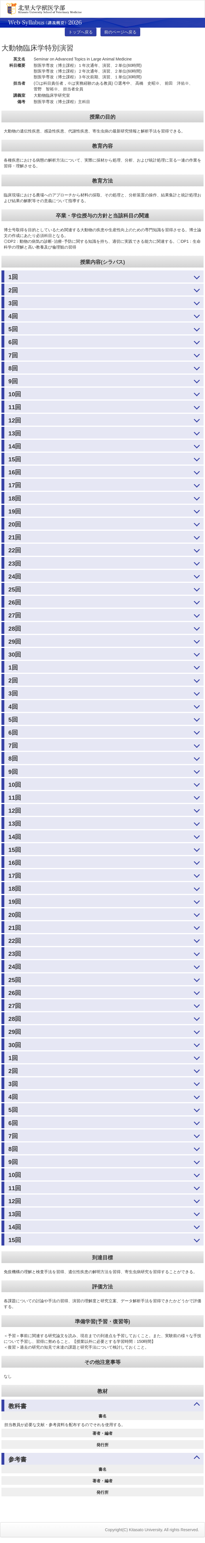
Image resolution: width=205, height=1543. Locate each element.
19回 (14, 511)
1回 (13, 277)
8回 (13, 368)
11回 (14, 407)
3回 (13, 303)
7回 (13, 355)
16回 (14, 472)
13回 (14, 433)
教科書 (17, 1406)
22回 (14, 550)
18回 (14, 498)
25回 (14, 589)
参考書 (17, 1459)
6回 (13, 342)
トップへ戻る (81, 32)
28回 (14, 628)
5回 (13, 329)
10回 (14, 394)
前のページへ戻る (120, 32)
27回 (14, 615)
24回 (14, 576)
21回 (14, 537)
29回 (14, 641)
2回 (13, 290)
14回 (14, 446)
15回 (14, 459)
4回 (13, 316)
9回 (13, 381)
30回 (14, 654)
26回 (14, 602)
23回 (14, 563)
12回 (14, 420)
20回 (14, 524)
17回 (14, 485)
